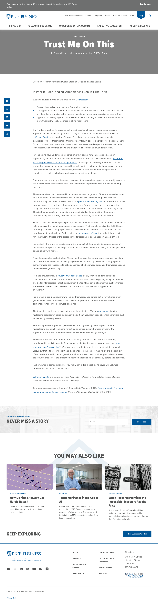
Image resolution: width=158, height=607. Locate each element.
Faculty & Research (140, 26)
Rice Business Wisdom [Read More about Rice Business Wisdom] (137, 533)
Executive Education (109, 26)
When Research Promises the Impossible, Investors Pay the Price (127, 501)
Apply (141, 15)
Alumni (88, 15)
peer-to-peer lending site (90, 201)
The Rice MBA (14, 26)
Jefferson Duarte (41, 137)
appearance (104, 311)
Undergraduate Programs (74, 26)
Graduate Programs (40, 26)
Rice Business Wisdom (73, 15)
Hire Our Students (120, 15)
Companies (98, 15)
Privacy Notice (12, 598)
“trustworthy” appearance (70, 275)
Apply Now (145, 4)
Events (107, 15)
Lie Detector (82, 99)
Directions (129, 552)
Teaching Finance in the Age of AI (78, 499)
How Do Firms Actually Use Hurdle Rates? (27, 499)
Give (132, 15)
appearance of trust (88, 233)
